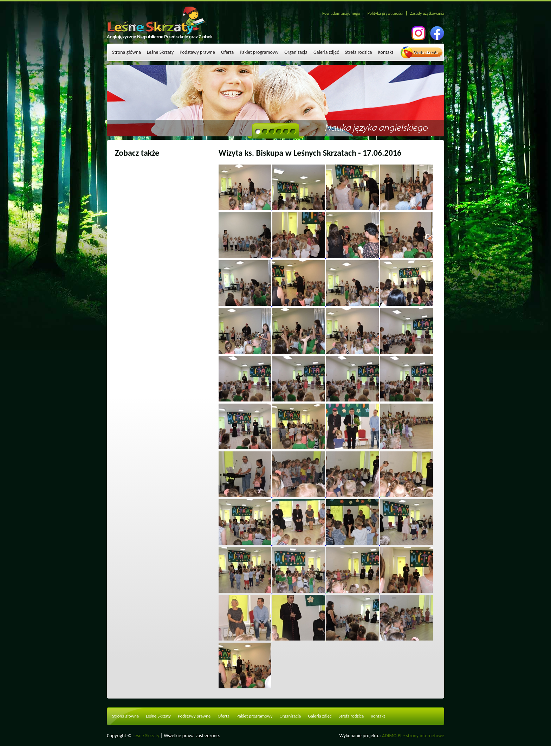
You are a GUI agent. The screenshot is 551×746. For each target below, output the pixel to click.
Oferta (227, 52)
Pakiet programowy (259, 52)
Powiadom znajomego (341, 13)
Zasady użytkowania (427, 13)
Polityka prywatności (385, 13)
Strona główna (126, 52)
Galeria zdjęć (326, 52)
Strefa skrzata (425, 52)
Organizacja (295, 52)
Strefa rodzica (358, 52)
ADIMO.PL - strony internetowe (413, 736)
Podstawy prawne (197, 52)
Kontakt (386, 52)
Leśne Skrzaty (160, 52)
